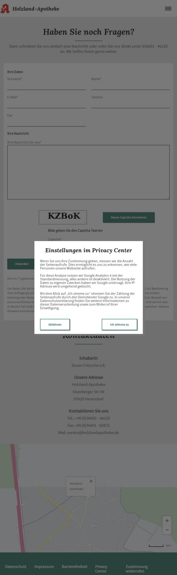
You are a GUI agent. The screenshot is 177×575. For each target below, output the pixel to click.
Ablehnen (54, 324)
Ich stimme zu (119, 324)
